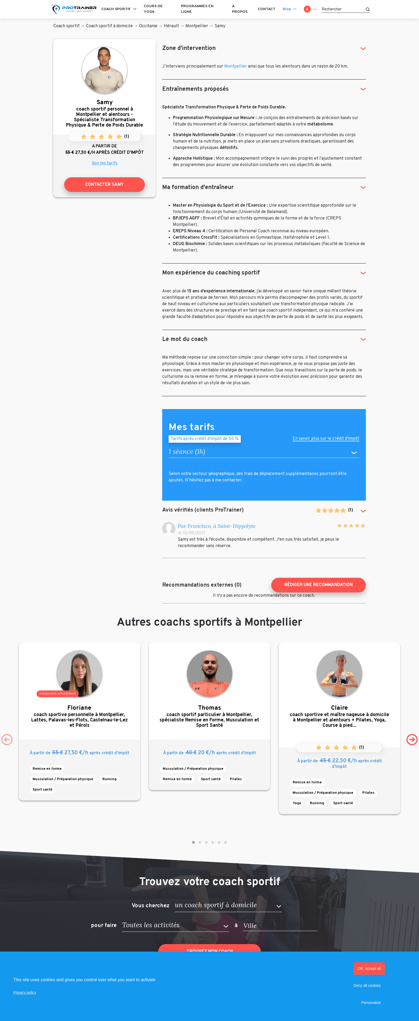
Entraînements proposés (195, 89)
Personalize (371, 1002)
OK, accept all (369, 968)
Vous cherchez (150, 905)
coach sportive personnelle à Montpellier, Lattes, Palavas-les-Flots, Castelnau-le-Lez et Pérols (79, 716)
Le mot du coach (184, 339)
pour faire (104, 925)
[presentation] (7, 739)
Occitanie (148, 26)
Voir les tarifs (105, 163)
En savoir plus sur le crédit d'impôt (326, 439)
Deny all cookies (367, 985)
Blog (287, 9)
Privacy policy (24, 992)
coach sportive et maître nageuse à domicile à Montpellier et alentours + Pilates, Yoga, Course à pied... (339, 716)
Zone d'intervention (189, 48)
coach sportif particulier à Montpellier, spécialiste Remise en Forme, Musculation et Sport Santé (210, 716)
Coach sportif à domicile (109, 26)
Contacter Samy (104, 184)
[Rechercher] (346, 9)
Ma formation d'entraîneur (198, 187)
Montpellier (196, 26)
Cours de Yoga (153, 9)
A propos (239, 9)
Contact (266, 9)
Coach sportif (116, 9)
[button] (193, 842)
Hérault (171, 26)
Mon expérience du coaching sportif (211, 273)
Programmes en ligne (197, 9)
